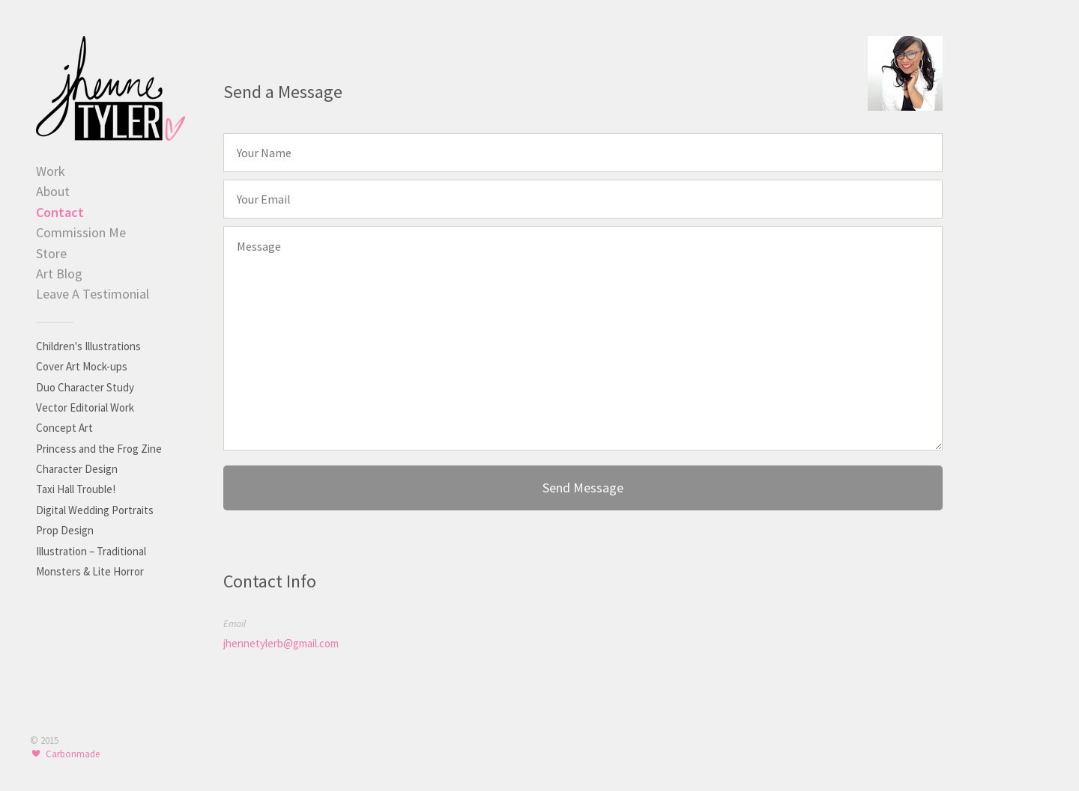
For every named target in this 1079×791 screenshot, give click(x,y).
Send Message (582, 487)
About (53, 191)
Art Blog (59, 273)
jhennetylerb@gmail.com (281, 643)
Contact (60, 212)
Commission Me (81, 232)
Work (50, 171)
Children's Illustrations (88, 346)
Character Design (77, 468)
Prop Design (65, 530)
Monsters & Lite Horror (90, 571)
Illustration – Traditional (91, 551)
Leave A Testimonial (92, 293)
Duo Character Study (85, 387)
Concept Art (64, 427)
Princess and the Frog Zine (99, 448)
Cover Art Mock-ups (81, 366)
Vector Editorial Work (85, 407)
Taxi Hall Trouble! (75, 489)
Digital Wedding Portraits (95, 510)
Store (51, 253)
